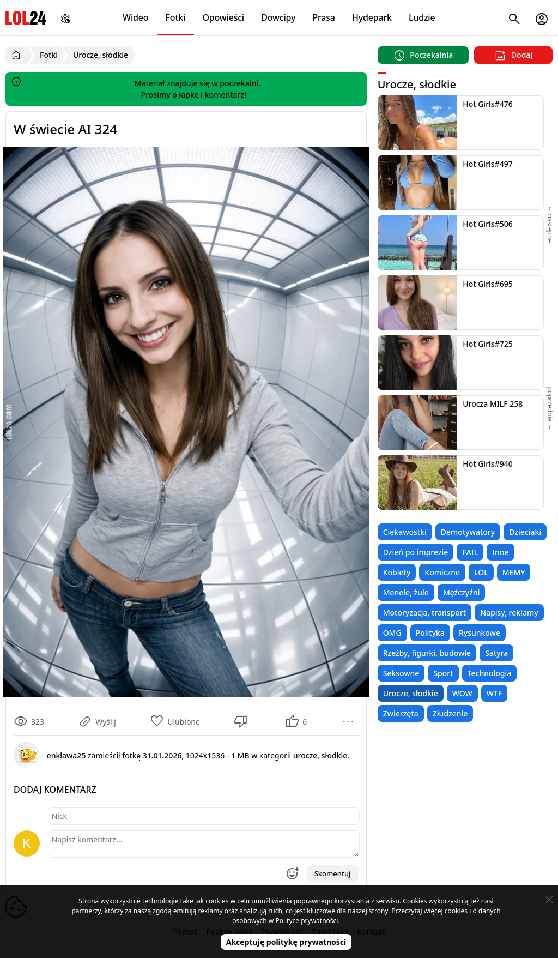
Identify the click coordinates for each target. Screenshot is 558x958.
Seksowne (401, 673)
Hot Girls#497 (488, 164)
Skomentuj (332, 873)
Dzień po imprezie (415, 552)
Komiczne (442, 572)
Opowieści (224, 17)
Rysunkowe (479, 633)
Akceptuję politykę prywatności (286, 942)
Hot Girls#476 (488, 104)
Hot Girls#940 (488, 464)
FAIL (470, 552)
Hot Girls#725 (488, 344)
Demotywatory (468, 532)
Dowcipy (278, 17)
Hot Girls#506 (488, 224)
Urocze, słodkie (410, 693)
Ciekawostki (405, 532)
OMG (392, 633)
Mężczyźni (461, 592)
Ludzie (422, 17)
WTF (494, 693)
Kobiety (397, 572)
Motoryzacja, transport (424, 612)
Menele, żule (406, 592)
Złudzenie (450, 713)
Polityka (430, 633)
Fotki (176, 17)
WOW (462, 693)
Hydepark (372, 17)
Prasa (323, 17)
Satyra (496, 653)
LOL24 (25, 17)
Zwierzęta (400, 713)
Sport (443, 673)
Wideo (135, 17)
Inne (500, 552)
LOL (481, 572)
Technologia (490, 673)
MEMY (513, 572)
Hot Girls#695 (488, 284)
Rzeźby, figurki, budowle (427, 653)
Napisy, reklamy (509, 612)
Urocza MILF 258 (493, 404)
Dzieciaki (525, 532)
